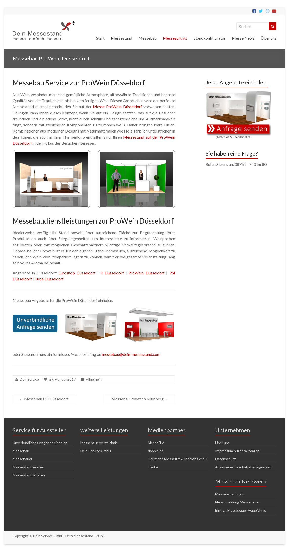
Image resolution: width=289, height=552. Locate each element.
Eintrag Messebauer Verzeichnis (240, 510)
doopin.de (155, 451)
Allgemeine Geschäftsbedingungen (243, 467)
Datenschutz (225, 459)
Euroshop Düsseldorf (77, 272)
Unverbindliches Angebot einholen (40, 442)
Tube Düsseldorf (49, 278)
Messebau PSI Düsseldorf (44, 398)
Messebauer (22, 459)
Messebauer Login (229, 494)
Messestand (121, 38)
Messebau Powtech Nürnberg (139, 398)
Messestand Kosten (29, 475)
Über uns (268, 38)
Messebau (147, 38)
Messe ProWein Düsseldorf (117, 106)
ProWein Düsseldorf (146, 272)
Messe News (243, 38)
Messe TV (156, 442)
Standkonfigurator (210, 38)
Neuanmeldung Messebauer (237, 502)
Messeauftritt (175, 38)
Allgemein (94, 379)
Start (100, 38)
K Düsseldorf (112, 272)
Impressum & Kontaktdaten (237, 451)
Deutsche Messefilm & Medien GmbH (177, 459)
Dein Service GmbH (95, 451)
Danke (153, 467)
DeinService (29, 379)
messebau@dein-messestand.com (131, 354)
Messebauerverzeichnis (99, 442)
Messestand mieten (28, 467)
